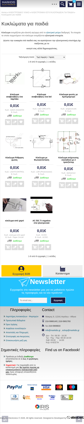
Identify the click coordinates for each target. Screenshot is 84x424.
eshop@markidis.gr (70, 330)
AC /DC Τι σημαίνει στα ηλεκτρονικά (42, 221)
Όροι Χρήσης (11, 324)
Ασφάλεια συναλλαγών (16, 328)
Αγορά (8, 120)
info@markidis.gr (52, 330)
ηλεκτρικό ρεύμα (53, 32)
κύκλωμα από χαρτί (14, 220)
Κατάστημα (63, 273)
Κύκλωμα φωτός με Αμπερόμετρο (68, 95)
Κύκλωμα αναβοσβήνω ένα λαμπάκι (14, 96)
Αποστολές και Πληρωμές (17, 332)
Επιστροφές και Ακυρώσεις (18, 336)
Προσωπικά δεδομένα (15, 320)
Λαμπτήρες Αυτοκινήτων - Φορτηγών (22, 316)
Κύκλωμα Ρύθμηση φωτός (14, 158)
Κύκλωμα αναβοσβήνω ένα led (42, 95)
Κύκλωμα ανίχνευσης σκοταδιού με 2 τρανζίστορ (68, 159)
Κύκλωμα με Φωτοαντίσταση (41, 158)
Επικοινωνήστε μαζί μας (16, 340)
